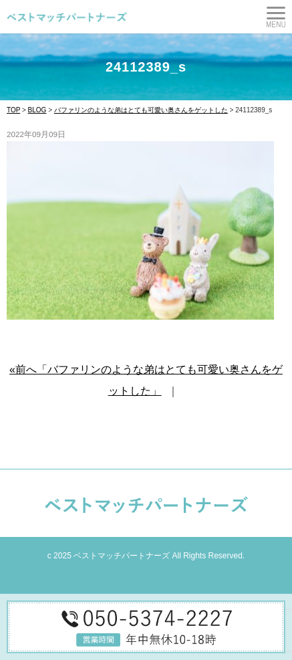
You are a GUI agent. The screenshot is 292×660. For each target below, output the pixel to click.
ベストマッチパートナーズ (122, 555)
